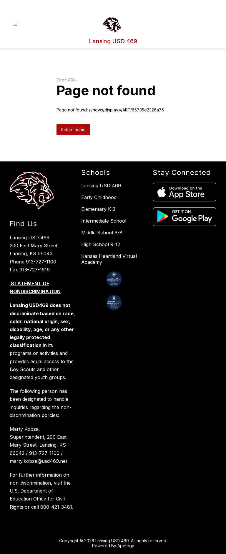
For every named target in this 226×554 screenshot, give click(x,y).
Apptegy (125, 545)
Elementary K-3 (98, 209)
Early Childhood (99, 197)
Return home (73, 129)
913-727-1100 (41, 262)
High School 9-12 (100, 244)
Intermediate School (103, 221)
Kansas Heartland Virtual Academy (109, 259)
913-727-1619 (34, 270)
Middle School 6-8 (101, 233)
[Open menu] (15, 24)
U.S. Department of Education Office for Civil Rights (37, 499)
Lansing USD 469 (101, 185)
